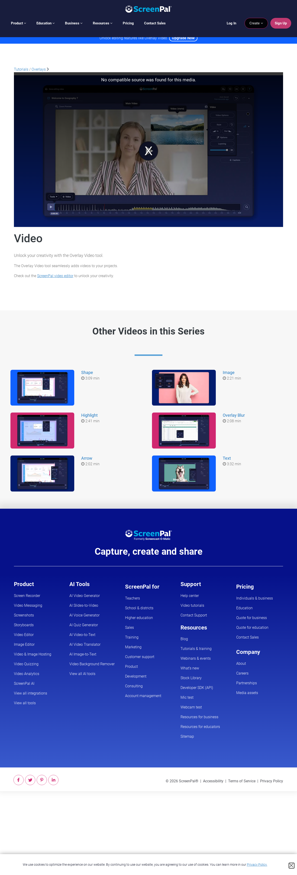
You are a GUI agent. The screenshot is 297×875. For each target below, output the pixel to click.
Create (256, 23)
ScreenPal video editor (55, 276)
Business (74, 23)
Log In (231, 23)
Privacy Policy (271, 781)
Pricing (128, 23)
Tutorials (21, 69)
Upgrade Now (183, 38)
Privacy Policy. (257, 864)
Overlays (39, 69)
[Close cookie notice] (291, 865)
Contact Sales (155, 23)
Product (18, 23)
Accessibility (213, 781)
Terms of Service (241, 781)
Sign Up (281, 23)
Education (45, 23)
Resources (103, 23)
